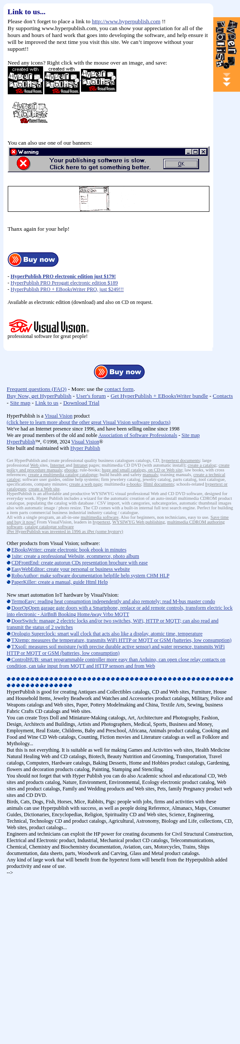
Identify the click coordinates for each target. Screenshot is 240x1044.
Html (148, 484)
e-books (133, 484)
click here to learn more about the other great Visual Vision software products (89, 422)
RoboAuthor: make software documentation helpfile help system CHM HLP (90, 576)
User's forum (91, 396)
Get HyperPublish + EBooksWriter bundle (159, 396)
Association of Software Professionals (137, 435)
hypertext (171, 460)
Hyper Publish (85, 448)
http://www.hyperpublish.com (126, 21)
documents (190, 460)
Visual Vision (59, 416)
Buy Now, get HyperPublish (39, 396)
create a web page (85, 484)
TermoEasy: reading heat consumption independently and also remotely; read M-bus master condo (113, 601)
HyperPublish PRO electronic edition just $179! (63, 276)
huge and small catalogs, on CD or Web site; (142, 470)
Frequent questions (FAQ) (37, 389)
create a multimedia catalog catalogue (62, 474)
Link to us (46, 403)
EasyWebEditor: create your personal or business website (71, 569)
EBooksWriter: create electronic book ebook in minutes (69, 550)
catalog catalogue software (49, 526)
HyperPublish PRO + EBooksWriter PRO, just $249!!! (67, 289)
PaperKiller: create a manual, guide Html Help (60, 582)
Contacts (223, 396)
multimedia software (99, 517)
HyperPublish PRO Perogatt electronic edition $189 (64, 283)
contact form (119, 389)
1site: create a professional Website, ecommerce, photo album (75, 556)
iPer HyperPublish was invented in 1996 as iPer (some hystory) (65, 531)
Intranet (80, 465)
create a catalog (201, 465)
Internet (57, 465)
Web (35, 465)
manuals (150, 474)
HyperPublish (21, 442)
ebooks (70, 470)
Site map (20, 403)
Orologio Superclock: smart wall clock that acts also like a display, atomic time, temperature (105, 634)
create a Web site (43, 488)
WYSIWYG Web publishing (138, 522)
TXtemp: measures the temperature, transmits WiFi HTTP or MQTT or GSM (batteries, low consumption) (121, 640)
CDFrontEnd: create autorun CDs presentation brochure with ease (80, 563)
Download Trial (81, 403)
